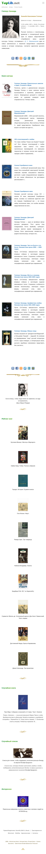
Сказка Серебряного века (23, 165)
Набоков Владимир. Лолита (23, 565)
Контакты (35, 833)
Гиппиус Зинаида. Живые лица (25, 331)
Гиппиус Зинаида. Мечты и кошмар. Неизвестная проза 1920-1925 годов (27, 276)
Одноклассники (25, 833)
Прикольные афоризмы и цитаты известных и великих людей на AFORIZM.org (23, 804)
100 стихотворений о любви (24, 139)
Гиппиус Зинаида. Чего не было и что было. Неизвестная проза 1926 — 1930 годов (28, 247)
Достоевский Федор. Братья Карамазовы (23, 643)
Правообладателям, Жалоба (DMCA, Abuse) (16, 830)
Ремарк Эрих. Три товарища (23, 539)
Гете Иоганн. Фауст (23, 513)
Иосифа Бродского (31, 770)
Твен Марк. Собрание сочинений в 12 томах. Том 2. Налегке (23, 712)
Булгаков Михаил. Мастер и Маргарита (23, 442)
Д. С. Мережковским (31, 41)
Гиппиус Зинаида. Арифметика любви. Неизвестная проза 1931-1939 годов (28, 304)
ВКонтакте (11, 833)
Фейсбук (17, 833)
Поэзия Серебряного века (23, 191)
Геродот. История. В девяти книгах (23, 489)
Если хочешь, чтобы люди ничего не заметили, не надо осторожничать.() (23, 401)
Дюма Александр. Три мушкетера (23, 668)
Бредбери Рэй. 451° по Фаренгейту (23, 591)
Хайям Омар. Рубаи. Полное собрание (23, 466)
